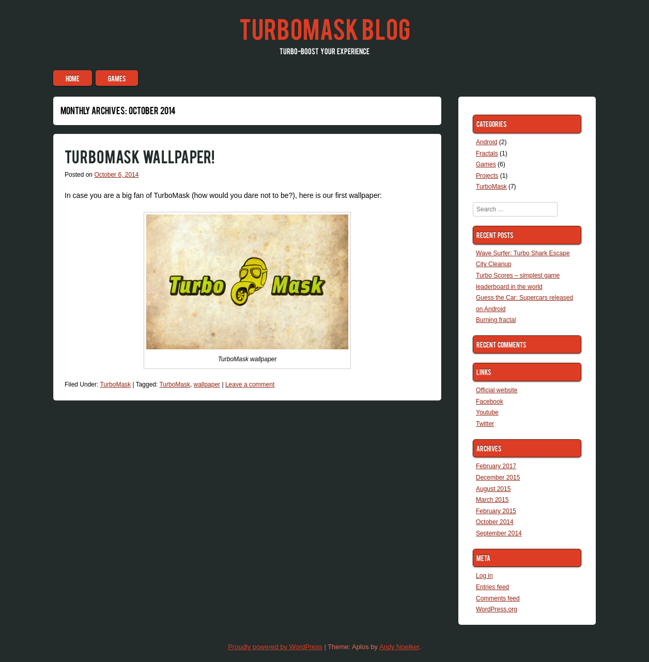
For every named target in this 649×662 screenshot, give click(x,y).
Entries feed (492, 587)
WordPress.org (496, 609)
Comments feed (498, 598)
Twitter (485, 423)
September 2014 (499, 533)
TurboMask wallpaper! (139, 155)
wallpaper (207, 384)
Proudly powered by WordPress (275, 647)
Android (486, 142)
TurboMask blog (324, 27)
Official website (496, 390)
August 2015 (493, 488)
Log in (484, 575)
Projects (487, 175)
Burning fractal (496, 320)
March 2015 (492, 499)
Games (117, 78)
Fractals (487, 153)
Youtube (487, 412)
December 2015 (498, 477)
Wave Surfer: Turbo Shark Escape (523, 253)
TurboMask (115, 384)
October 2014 (495, 522)
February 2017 (496, 466)
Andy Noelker (399, 647)
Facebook (489, 401)
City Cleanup (494, 264)
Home (73, 78)
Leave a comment (249, 384)
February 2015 (496, 511)
